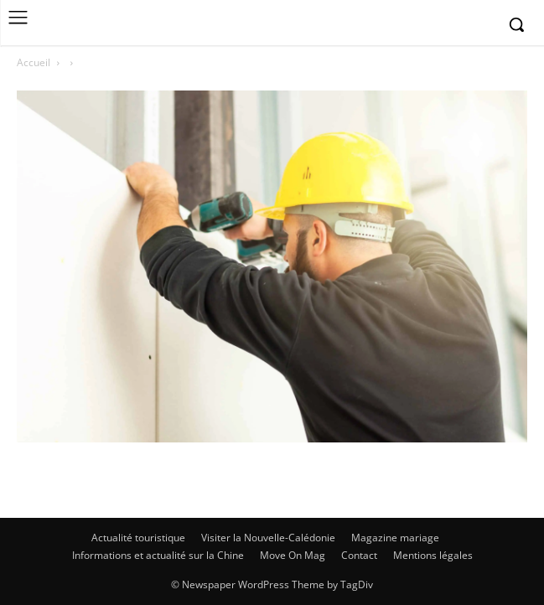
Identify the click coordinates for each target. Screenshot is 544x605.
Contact (359, 555)
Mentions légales (433, 555)
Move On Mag (292, 555)
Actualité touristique (138, 537)
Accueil (33, 62)
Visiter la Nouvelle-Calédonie (268, 537)
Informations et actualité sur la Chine (158, 555)
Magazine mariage (395, 537)
